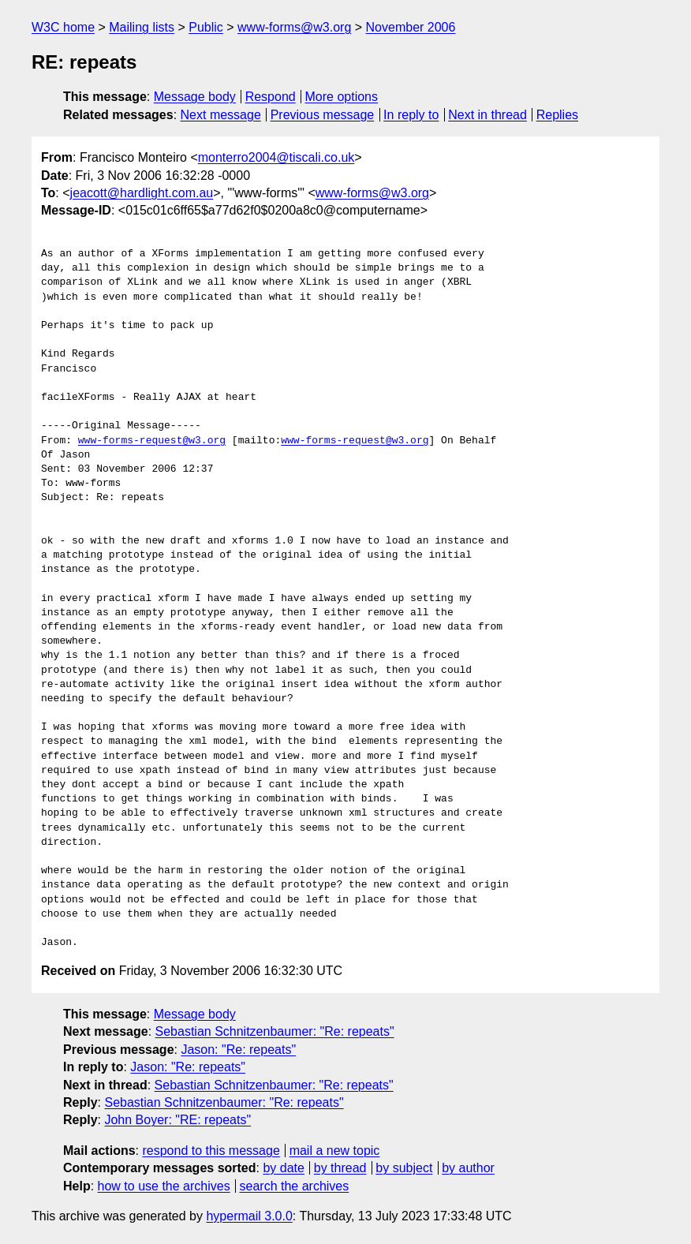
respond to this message (210, 1150)
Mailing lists (141, 27)
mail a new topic (334, 1150)
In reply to (411, 114)
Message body (195, 96)
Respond (270, 96)
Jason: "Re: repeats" (238, 1049)
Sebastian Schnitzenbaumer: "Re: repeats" (274, 1031)
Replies (557, 114)
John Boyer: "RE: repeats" (177, 1119)
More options (342, 96)
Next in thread (487, 114)
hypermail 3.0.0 (249, 1216)
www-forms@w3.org (294, 27)
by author (468, 1168)
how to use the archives (164, 1186)
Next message (221, 114)
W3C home (63, 27)
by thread (340, 1168)
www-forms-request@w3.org (152, 441)
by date (283, 1168)
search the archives (294, 1186)
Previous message (323, 114)
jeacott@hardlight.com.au (142, 193)
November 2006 (411, 27)
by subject (403, 1168)
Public (206, 27)
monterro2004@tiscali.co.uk (276, 157)
